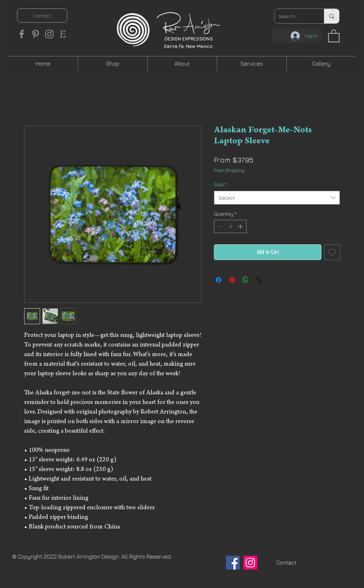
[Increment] (241, 226)
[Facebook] (21, 34)
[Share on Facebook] (218, 280)
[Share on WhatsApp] (245, 280)
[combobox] (277, 198)
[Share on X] (259, 280)
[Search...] (294, 16)
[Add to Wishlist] (332, 252)
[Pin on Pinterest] (232, 280)
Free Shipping (229, 170)
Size (220, 184)
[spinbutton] (230, 226)
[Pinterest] (35, 34)
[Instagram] (49, 34)
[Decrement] (219, 226)
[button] (334, 35)
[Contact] (42, 16)
